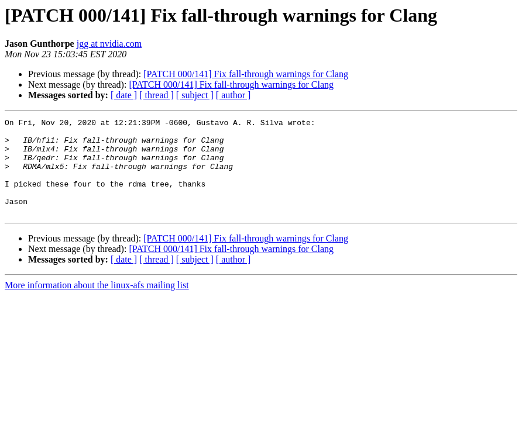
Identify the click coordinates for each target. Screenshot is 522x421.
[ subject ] (195, 95)
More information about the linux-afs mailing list (97, 304)
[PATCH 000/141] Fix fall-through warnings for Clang (245, 74)
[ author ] (233, 95)
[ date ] (124, 95)
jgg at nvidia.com (109, 44)
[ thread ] (156, 95)
